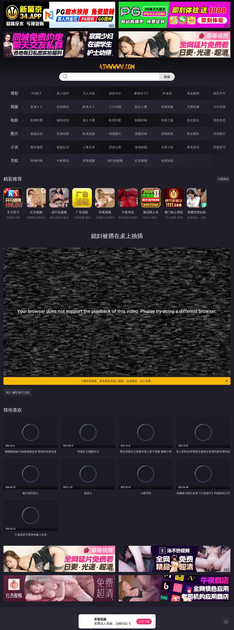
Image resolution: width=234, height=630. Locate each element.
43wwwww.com (117, 67)
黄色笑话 (193, 147)
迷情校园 (141, 147)
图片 (14, 133)
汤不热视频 (115, 160)
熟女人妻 (141, 107)
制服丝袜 (141, 120)
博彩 (14, 93)
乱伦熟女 (193, 120)
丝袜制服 (167, 107)
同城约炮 (36, 160)
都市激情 (36, 147)
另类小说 (167, 147)
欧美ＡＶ (89, 107)
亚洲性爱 (36, 120)
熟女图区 (193, 134)
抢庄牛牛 (219, 93)
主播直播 (193, 107)
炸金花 (167, 93)
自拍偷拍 (63, 107)
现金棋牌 (193, 93)
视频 (14, 106)
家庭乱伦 (63, 147)
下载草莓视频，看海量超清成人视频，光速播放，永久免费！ (154, 381)
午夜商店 (63, 160)
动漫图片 (115, 134)
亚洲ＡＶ (36, 107)
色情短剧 (167, 160)
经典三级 (167, 120)
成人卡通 (89, 120)
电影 (14, 120)
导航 (14, 160)
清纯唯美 (167, 134)
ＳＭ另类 (219, 107)
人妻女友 (89, 147)
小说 (14, 147)
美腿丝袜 (141, 134)
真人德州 (63, 93)
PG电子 (37, 93)
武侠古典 (115, 147)
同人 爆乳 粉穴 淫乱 (18, 392)
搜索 (167, 77)
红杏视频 (141, 160)
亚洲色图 (63, 134)
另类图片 (219, 134)
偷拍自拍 (63, 120)
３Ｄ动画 (115, 107)
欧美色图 (89, 134)
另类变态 (219, 120)
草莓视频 (89, 160)
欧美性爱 (115, 120)
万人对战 (89, 93)
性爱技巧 (219, 147)
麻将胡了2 (141, 93)
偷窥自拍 (36, 134)
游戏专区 (115, 93)
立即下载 (144, 621)
